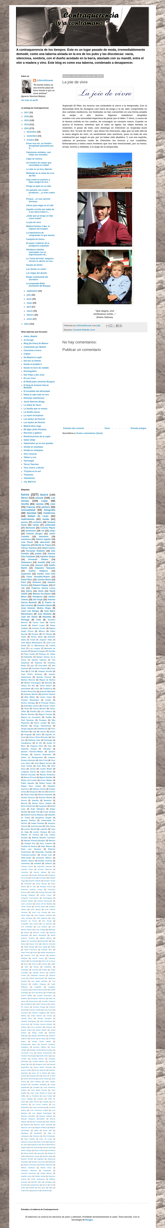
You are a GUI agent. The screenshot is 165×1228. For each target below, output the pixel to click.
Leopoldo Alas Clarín (29, 924)
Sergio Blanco (46, 1173)
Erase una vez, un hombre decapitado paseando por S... (39, 146)
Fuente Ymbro (48, 706)
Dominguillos (30, 371)
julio (29, 295)
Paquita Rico (46, 950)
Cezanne (24, 1013)
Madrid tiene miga (32, 426)
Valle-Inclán (26, 858)
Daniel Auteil (26, 1030)
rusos (36, 689)
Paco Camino (46, 843)
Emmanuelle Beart (28, 1044)
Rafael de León (38, 516)
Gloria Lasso (46, 895)
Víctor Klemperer (38, 1179)
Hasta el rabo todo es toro (36, 394)
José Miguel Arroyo (43, 763)
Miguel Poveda (45, 714)
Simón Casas (38, 958)
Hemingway (47, 898)
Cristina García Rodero (42, 1024)
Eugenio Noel (36, 746)
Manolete (46, 617)
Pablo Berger (29, 947)
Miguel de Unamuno (29, 941)
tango (52, 531)
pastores (35, 1190)
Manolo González (28, 1116)
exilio (23, 1188)
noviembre (32, 136)
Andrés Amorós (28, 797)
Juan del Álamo (29, 617)
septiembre (32, 291)
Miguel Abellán (45, 777)
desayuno (33, 792)
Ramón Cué (30, 955)
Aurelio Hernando (44, 995)
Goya (26, 708)
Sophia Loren (26, 1176)
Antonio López (27, 869)
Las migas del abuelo (36, 273)
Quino (29, 591)
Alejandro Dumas (38, 975)
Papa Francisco (30, 950)
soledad (37, 863)
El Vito (33, 886)
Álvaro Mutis (37, 637)
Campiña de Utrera (35, 239)
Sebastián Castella (43, 852)
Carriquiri (42, 878)
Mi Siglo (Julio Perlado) (35, 429)
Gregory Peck (40, 1064)
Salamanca (26, 562)
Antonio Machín (31, 694)
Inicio (107, 428)
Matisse (27, 1125)
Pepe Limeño (39, 1150)
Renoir (42, 955)
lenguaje (28, 734)
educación (45, 542)
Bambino (48, 800)
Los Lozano (35, 648)
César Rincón (41, 884)
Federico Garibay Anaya (31, 889)
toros (92, 330)
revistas (35, 970)
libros (24, 497)
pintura (45, 507)
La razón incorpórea (33, 415)
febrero (30, 315)
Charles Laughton (39, 1013)
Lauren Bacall (30, 829)
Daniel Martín (41, 1030)
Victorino (36, 582)
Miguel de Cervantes (31, 717)
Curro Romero (36, 1027)
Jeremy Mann (40, 906)
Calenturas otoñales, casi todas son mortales (38, 153)
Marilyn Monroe (28, 680)
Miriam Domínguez (32, 683)
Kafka (23, 1096)
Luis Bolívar (42, 927)
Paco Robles (29, 1139)
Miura (24, 596)
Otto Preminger (49, 1136)
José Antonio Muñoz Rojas (36, 608)
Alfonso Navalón (45, 795)
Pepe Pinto (25, 952)
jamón (52, 732)
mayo (30, 303)
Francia (30, 507)
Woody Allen (36, 1182)
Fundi (32, 640)
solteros (48, 863)
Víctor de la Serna (48, 961)
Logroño (43, 829)
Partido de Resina (29, 846)
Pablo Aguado (27, 783)
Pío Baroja (47, 634)
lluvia (41, 591)
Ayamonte (26, 574)
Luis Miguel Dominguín (42, 1113)
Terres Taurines (31, 464)
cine (52, 504)
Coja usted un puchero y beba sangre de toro (38, 180)
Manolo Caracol (44, 677)
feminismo (31, 531)
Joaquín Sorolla (45, 671)
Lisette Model (46, 769)
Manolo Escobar (28, 775)
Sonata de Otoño (34, 265)
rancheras (25, 863)
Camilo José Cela (46, 574)
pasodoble (25, 689)
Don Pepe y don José (34, 375)
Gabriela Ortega (29, 749)
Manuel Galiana (45, 1116)
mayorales (25, 1190)
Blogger (89, 1220)
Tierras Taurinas (29, 548)
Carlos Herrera (41, 1004)
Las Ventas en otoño (36, 269)
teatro (38, 734)
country (44, 964)
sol (42, 531)
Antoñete (24, 872)
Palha (53, 947)
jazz (32, 665)
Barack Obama (40, 872)
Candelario (28, 1004)
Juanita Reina (44, 579)
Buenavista (33, 1001)
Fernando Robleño (81, 330)
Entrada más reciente (73, 428)
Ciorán (49, 1016)
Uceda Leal (46, 855)
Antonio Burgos (34, 533)
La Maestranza (38, 645)
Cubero (24, 1027)
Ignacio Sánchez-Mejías (32, 752)
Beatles (24, 998)
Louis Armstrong (39, 1107)
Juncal (32, 769)
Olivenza (36, 1136)
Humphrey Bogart (43, 818)
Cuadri (48, 700)
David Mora (26, 579)
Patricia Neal (48, 1147)
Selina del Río (28, 686)
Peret (35, 952)
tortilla (44, 970)
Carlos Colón (46, 697)
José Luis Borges (30, 611)
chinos (43, 732)
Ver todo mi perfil (29, 100)
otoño (23, 637)
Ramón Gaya (47, 1156)
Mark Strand (50, 1122)
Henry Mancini (40, 1070)
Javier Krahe (43, 1079)
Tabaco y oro (30, 457)
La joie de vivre (33, 222)
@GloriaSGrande (45, 80)
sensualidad (28, 510)
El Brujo (42, 1038)
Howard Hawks (27, 901)
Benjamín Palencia (38, 998)
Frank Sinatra (49, 812)
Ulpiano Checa (39, 789)
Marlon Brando (28, 714)
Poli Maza (51, 1150)
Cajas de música (34, 159)
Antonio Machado (47, 691)
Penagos (43, 720)
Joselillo (36, 1087)
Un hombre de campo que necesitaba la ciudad (38, 164)
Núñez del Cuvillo (29, 780)
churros (35, 964)
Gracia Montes (39, 708)
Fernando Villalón (38, 559)
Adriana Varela (27, 866)
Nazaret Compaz (38, 651)
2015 (26, 120)
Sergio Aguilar (27, 729)
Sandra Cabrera (39, 660)
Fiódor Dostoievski (44, 1053)
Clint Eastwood (46, 1021)
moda (45, 519)
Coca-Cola (25, 1024)
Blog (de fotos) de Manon (36, 343)
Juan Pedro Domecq (31, 674)
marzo (30, 311)
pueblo (38, 553)
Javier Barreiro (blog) (34, 401)
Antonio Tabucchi (45, 869)
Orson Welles (46, 780)
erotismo (37, 522)
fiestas (36, 967)
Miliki (36, 1130)
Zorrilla (24, 1185)
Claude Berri (26, 1018)
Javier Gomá (26, 906)
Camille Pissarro (48, 1001)
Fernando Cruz (27, 1053)
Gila (30, 1064)
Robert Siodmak (28, 1168)
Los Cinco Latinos (40, 1104)
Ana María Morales (39, 981)
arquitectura (34, 1185)
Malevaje (51, 930)
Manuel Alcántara (47, 775)
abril (29, 307)
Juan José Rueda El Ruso (41, 1093)
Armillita (49, 993)
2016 (26, 116)
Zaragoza (48, 1182)
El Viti (39, 743)
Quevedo (40, 1153)
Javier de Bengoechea (32, 757)
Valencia (38, 663)
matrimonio (27, 519)
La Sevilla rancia (32, 412)
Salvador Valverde (29, 1170)
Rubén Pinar (45, 1168)
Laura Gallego (27, 1099)
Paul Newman (27, 720)
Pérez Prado (29, 1153)
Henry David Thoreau (43, 1067)
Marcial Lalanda (36, 1122)
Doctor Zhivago (28, 703)
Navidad (31, 513)
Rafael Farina (45, 783)
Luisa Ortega (40, 930)
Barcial (24, 803)
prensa (24, 522)
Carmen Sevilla (35, 1010)
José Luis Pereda (39, 912)
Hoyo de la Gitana (39, 1073)
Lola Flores (27, 542)
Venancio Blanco (44, 858)
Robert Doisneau (30, 1165)
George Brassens (46, 892)
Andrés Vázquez (39, 984)
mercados (43, 665)
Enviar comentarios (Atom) (89, 433)
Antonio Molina (45, 797)
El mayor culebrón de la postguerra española (37, 244)
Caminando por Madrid (35, 347)
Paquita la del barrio (38, 1145)
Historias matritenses (34, 398)
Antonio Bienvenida (39, 990)
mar (43, 792)
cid (51, 1185)
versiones (26, 539)
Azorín (24, 800)
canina (40, 504)
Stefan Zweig (40, 1176)
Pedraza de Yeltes (47, 654)
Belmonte (30, 528)
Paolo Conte (41, 1142)
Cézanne (49, 1027)
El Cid (31, 671)
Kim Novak (47, 921)
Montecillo (44, 941)
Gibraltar (47, 749)
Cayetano (43, 806)
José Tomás (26, 766)
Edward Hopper (40, 585)
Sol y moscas (30, 454)
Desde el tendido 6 (33, 364)
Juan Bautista (45, 614)
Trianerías (28, 475)
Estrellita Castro (31, 706)
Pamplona (37, 596)
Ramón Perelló (27, 1159)
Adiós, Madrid (30, 336)
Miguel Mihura (46, 938)
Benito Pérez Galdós (42, 803)
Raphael (40, 1159)
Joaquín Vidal (45, 640)
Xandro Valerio (27, 861)
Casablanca (26, 743)
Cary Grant (48, 1010)
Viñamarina (29, 478)
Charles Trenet (49, 881)
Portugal (25, 620)
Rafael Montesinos (47, 952)
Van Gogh (37, 599)
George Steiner (37, 1059)
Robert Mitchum (46, 1165)
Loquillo (45, 1102)
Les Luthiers (46, 711)
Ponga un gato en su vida (38, 186)
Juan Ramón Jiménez (43, 915)
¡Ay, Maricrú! (30, 482)
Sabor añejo (29, 440)
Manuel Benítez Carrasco (43, 838)
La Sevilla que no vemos (35, 408)
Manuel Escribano (42, 594)
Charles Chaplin (34, 881)
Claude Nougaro (45, 1018)
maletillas (48, 967)
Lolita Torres (34, 1102)
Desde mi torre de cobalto (36, 368)
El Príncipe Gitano (47, 703)
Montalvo (24, 1133)
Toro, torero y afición (34, 468)
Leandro (40, 1099)
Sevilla (25, 504)
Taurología (29, 461)
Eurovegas (48, 1050)
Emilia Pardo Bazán (41, 1041)
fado (26, 967)
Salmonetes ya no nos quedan (38, 443)
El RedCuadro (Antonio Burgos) (39, 381)
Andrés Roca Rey (29, 691)
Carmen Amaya (39, 1007)
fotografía (49, 510)
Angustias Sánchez (44, 866)
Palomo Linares (27, 1142)
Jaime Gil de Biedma (44, 904)
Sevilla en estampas (33, 447)
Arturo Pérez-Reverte (38, 737)
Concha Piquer (47, 528)
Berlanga (48, 740)
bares (26, 964)
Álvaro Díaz (29, 795)
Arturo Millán (26, 995)
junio (29, 299)
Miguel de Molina (47, 680)
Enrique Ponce (46, 886)
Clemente (28, 884)
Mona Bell (47, 1130)
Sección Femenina (28, 1173)
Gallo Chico (43, 1056)
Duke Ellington (38, 809)
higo (50, 1188)
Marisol (52, 841)
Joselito (41, 562)
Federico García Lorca (43, 588)
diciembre (32, 132)
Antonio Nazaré (48, 694)
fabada (31, 1188)
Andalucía (47, 689)
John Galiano (35, 1082)
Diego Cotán (37, 1033)
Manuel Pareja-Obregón (34, 841)
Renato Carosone (38, 1162)
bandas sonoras (45, 861)
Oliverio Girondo (48, 944)
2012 (26, 324)
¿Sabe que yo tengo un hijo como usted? (39, 217)
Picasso (35, 634)
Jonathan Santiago (39, 1084)
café (34, 732)
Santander (47, 1170)
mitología (24, 970)
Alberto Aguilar (43, 539)
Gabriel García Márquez (34, 815)
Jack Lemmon (26, 904)
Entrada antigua (138, 428)
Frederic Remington (29, 1056)
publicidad (50, 525)
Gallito (32, 892)
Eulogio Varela (35, 1050)
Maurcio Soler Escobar (43, 1125)
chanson (39, 565)
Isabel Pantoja (37, 823)
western (51, 792)
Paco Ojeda (42, 947)
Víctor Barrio (46, 686)
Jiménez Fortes (39, 628)
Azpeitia (35, 800)
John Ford (43, 760)
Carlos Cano (39, 622)
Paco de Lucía (45, 1139)
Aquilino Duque (47, 556)
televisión (43, 536)
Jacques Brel (34, 1076)
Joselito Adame (44, 605)
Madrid (44, 494)
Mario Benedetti (39, 935)
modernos (49, 513)
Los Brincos (47, 924)
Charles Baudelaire (30, 700)
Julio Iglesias (42, 918)
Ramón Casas (33, 1156)
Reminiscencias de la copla (37, 436)
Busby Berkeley (38, 875)
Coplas (27, 354)
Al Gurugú (29, 340)
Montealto (38, 1133)
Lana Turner (47, 1096)
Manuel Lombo (39, 932)
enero (30, 319)
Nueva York (33, 944)
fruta (38, 620)
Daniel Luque (38, 625)
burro (45, 1185)
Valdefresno (42, 729)
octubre (31, 140)
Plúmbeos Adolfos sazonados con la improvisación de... (36, 252)
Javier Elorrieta (29, 1079)
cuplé (53, 964)
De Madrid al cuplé (33, 357)
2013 (26, 128)
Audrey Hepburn (38, 571)
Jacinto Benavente (44, 901)
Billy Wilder (29, 697)
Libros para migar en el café (39, 205)
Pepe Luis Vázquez (31, 849)
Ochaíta (51, 651)
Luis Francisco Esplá (39, 1110)
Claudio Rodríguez (28, 1021)
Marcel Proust (30, 777)
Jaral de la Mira (49, 1076)
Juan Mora (41, 766)
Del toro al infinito (32, 361)
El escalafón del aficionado (37, 391)
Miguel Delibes (41, 1127)
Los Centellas (27, 927)
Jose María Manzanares (31, 643)
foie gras (41, 1188)
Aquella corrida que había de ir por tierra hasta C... (40, 210)
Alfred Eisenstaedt (36, 978)
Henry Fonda (26, 1070)
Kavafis (33, 711)
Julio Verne (50, 826)
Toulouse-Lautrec (29, 855)
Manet (26, 932)
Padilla (49, 717)
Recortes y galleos (33, 433)
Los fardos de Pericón (34, 419)
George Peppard (28, 895)
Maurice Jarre (26, 1127)
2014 (26, 124)
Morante (48, 683)
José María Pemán (39, 1090)
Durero (33, 1038)
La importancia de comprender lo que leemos (40, 234)
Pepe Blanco (46, 846)
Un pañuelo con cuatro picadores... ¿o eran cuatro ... (40, 192)
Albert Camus (48, 548)
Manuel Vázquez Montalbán (33, 1119)
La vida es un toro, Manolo (39, 169)
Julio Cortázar (27, 918)
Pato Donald (35, 1147)
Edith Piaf (35, 812)
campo (36, 525)
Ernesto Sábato (39, 1047)
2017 (26, 112)
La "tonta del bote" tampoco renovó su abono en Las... (40, 259)
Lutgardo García (28, 772)
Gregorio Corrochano (30, 898)
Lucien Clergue (40, 832)
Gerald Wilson (38, 1061)
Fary (50, 746)
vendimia (45, 1190)
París (23, 582)
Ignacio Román (28, 820)
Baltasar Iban (34, 740)
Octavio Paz (29, 843)
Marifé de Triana (43, 545)
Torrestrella (33, 961)
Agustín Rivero (39, 973)
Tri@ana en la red (32, 471)
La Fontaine (34, 1096)
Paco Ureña (29, 654)
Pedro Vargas (26, 1150)
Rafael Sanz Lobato (31, 786)
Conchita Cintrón (39, 668)
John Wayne (36, 909)
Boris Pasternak (28, 806)
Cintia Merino (36, 1016)
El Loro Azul (30, 378)
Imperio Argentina (42, 754)
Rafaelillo (28, 657)
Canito (33, 878)
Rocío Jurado (40, 723)
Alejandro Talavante (45, 568)
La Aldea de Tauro (32, 405)
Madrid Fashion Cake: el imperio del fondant (38, 227)
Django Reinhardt (38, 1036)
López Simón (46, 772)
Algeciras (25, 545)
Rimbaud (51, 1162)
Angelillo (37, 987)
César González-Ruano (38, 576)
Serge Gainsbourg (42, 726)
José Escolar (36, 826)
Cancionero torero (32, 350)
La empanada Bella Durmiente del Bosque (38, 284)
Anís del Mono (37, 993)
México (42, 631)
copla (44, 500)
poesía (39, 497)
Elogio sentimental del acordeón (37, 278)
